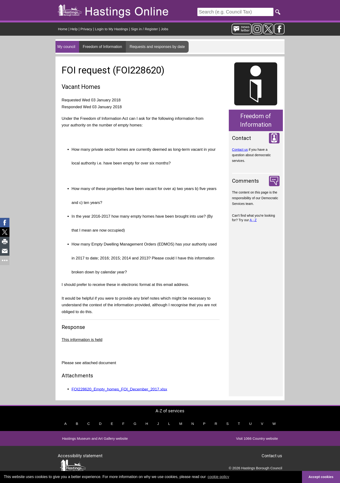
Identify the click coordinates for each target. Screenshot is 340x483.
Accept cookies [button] (321, 477)
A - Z (253, 220)
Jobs (164, 29)
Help (74, 29)
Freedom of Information (102, 47)
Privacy (86, 29)
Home (63, 29)
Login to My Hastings (111, 29)
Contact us (240, 149)
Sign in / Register (144, 29)
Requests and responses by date (157, 47)
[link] (4, 222)
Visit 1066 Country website (257, 438)
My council (66, 47)
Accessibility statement (80, 455)
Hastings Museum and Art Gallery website (95, 438)
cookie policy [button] (218, 477)
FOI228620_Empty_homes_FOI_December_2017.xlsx (119, 389)
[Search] (235, 12)
